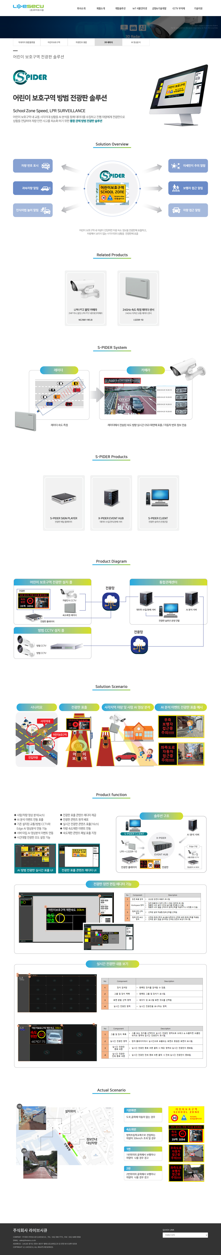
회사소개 (81, 8)
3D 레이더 (108, 42)
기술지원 (198, 8)
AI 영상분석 (136, 42)
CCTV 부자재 (179, 8)
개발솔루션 (120, 8)
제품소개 (101, 8)
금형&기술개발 (159, 8)
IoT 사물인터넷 (140, 8)
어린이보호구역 (54, 42)
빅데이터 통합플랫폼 (26, 42)
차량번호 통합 (81, 42)
